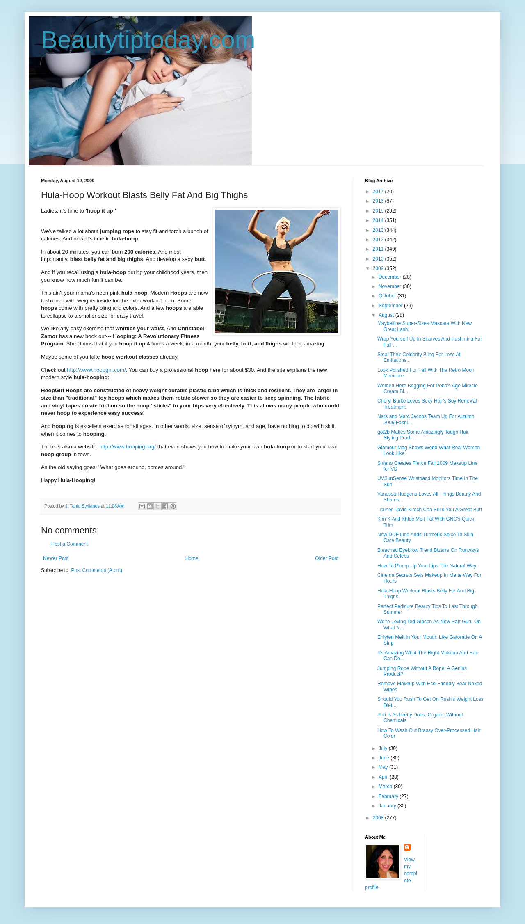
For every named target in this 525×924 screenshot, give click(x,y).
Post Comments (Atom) (96, 570)
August (387, 315)
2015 (379, 211)
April (384, 777)
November (391, 286)
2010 (379, 259)
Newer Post (55, 558)
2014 (379, 220)
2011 (379, 249)
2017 (379, 191)
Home (192, 558)
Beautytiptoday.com (148, 39)
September (391, 306)
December (391, 277)
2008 (379, 818)
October (388, 296)
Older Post (326, 558)
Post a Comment (69, 544)
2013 (379, 230)
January (388, 806)
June (384, 758)
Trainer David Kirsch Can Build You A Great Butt (429, 509)
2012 (379, 239)
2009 (379, 268)
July (384, 748)
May (384, 767)
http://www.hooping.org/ (127, 447)
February (389, 796)
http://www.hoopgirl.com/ (96, 370)
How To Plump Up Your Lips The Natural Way (426, 566)
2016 (379, 201)
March (386, 786)
